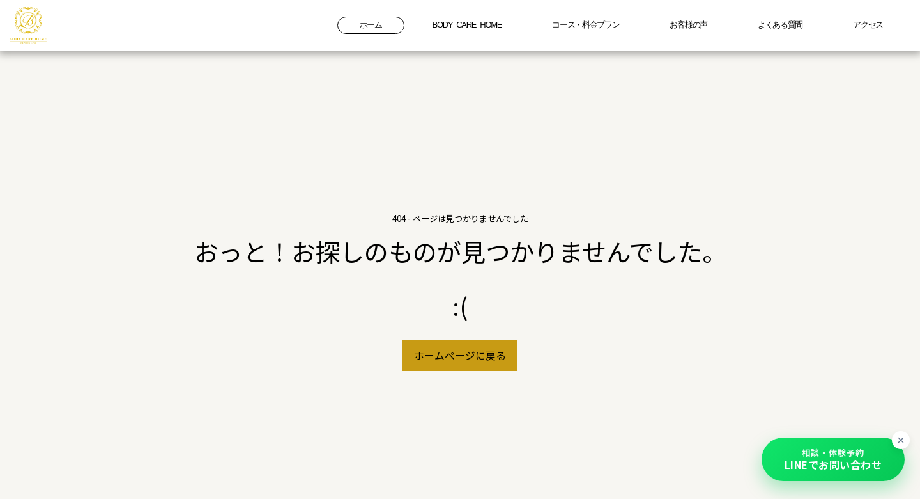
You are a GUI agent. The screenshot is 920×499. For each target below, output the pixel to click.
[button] (833, 459)
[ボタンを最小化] (901, 440)
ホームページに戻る (460, 355)
